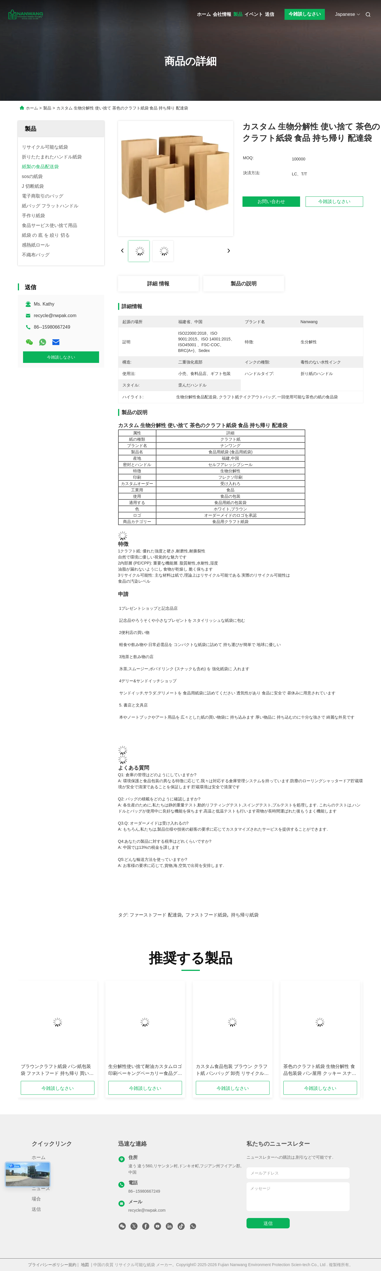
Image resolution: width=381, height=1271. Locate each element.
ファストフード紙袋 (206, 914)
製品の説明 (244, 284)
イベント (253, 14)
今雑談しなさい (305, 14)
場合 (36, 1198)
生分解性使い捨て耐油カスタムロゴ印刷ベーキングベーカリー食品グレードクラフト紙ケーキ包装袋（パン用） (145, 1070)
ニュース (41, 1188)
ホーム (204, 14)
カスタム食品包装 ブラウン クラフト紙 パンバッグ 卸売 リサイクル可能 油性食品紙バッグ (232, 1070)
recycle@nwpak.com (55, 315)
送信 (269, 14)
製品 (237, 14)
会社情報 (222, 14)
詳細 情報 (158, 284)
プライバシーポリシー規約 (52, 1264)
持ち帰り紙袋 (245, 914)
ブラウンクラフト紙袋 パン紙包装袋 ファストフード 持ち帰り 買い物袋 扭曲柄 (57, 1070)
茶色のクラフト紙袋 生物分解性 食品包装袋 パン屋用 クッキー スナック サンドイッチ (319, 1070)
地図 (85, 1264)
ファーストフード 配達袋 (155, 914)
